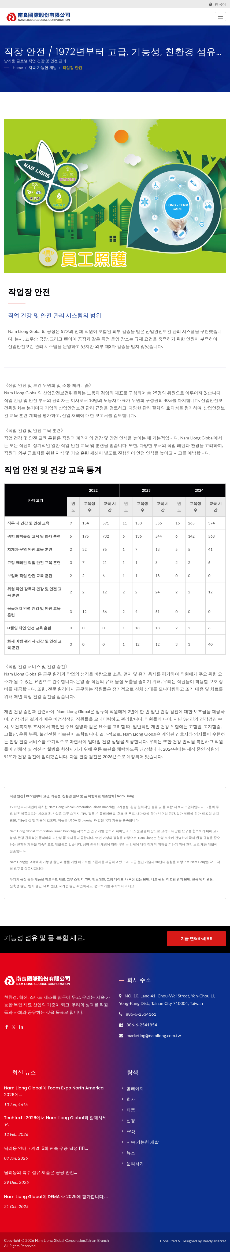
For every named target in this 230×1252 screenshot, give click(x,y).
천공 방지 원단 (202, 879)
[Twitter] (14, 1025)
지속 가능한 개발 (42, 67)
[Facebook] (6, 1025)
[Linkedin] (21, 1025)
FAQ (131, 1129)
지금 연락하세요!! (196, 938)
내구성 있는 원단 (137, 879)
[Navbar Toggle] (220, 16)
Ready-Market (214, 1239)
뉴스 (131, 1150)
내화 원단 (50, 886)
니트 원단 (158, 879)
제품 (131, 1107)
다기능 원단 (67, 886)
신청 (131, 1118)
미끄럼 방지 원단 (178, 879)
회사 (131, 1097)
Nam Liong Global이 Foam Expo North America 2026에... (54, 1089)
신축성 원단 (18, 886)
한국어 (220, 4)
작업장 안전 (72, 67)
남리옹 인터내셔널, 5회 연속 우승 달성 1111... (46, 1147)
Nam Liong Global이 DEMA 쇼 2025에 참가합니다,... (56, 1195)
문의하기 (100, 886)
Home (18, 67)
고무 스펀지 (75, 879)
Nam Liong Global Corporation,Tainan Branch (72, 1238)
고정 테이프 (115, 879)
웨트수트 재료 (55, 879)
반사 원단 (35, 886)
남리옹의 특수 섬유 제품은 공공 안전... (40, 1171)
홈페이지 (135, 1086)
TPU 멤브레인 (95, 879)
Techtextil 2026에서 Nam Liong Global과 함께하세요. (55, 1119)
